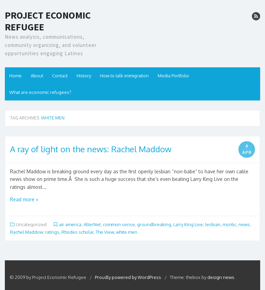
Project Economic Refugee (48, 21)
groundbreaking (154, 224)
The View (105, 232)
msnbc (229, 224)
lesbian (212, 224)
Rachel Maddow (26, 232)
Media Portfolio (173, 75)
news (244, 224)
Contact (60, 75)
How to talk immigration (124, 75)
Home (15, 75)
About (37, 75)
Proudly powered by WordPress (128, 277)
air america (70, 224)
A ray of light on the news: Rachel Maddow (90, 149)
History (84, 75)
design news (220, 277)
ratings (52, 232)
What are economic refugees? (40, 92)
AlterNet (92, 224)
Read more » (24, 199)
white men (126, 232)
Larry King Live (188, 224)
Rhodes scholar (77, 232)
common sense (119, 224)
